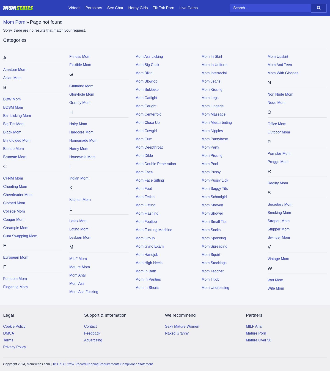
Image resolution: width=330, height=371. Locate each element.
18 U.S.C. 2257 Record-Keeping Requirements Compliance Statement (102, 364)
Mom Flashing (146, 213)
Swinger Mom (279, 237)
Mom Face (144, 172)
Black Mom (12, 132)
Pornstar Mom (279, 153)
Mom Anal (77, 275)
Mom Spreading (214, 246)
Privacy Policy (14, 347)
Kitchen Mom (80, 200)
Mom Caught (146, 106)
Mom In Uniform (214, 65)
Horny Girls (138, 8)
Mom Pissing (212, 156)
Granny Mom (79, 103)
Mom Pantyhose (214, 139)
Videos (74, 8)
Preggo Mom (278, 162)
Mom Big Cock (147, 65)
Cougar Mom (13, 219)
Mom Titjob (210, 279)
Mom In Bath (145, 271)
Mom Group (145, 238)
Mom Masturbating (216, 123)
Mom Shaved (212, 205)
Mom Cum (143, 139)
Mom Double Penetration (155, 164)
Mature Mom (79, 267)
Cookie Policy (14, 326)
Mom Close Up (147, 123)
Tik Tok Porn (163, 8)
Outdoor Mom (279, 132)
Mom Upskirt (278, 56)
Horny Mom (78, 149)
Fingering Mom (15, 287)
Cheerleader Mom (18, 195)
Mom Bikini (144, 73)
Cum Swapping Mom (20, 236)
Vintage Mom (278, 259)
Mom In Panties (148, 279)
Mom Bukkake (147, 89)
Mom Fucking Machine (153, 230)
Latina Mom (78, 229)
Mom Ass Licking (149, 56)
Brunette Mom (14, 157)
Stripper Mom (279, 229)
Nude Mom (277, 103)
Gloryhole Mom (81, 94)
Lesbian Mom (80, 237)
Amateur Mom (14, 70)
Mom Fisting (145, 205)
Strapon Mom (279, 221)
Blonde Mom (13, 149)
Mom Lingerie (212, 106)
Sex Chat (115, 8)
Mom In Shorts (147, 288)
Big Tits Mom (13, 124)
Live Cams (188, 8)
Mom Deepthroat (149, 147)
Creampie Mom (15, 228)
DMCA (8, 333)
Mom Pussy (211, 172)
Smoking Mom (279, 213)
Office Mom (277, 124)
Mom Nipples (212, 131)
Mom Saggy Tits (214, 189)
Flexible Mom (80, 65)
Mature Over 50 (258, 340)
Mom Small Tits (213, 222)
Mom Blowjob (146, 81)
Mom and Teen (280, 65)
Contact (90, 326)
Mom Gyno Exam (149, 246)
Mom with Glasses (283, 73)
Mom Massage (213, 114)
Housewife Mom (82, 157)
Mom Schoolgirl (214, 197)
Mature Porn (256, 333)
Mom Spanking (213, 238)
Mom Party (210, 147)
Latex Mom (78, 221)
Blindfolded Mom (16, 140)
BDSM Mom (13, 107)
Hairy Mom (78, 124)
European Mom (15, 257)
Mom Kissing (212, 89)
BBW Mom (12, 99)
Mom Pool (209, 164)
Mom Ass (76, 283)
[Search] (319, 8)
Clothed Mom (14, 203)
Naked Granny (177, 333)
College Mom (14, 211)
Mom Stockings (213, 263)
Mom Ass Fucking (83, 292)
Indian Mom (78, 178)
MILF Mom (78, 259)
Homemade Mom (83, 140)
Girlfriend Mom (81, 86)
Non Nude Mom (280, 94)
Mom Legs (210, 98)
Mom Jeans (210, 81)
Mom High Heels (148, 263)
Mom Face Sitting (149, 180)
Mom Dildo (144, 156)
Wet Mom (275, 280)
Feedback (92, 333)
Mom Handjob (146, 255)
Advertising (93, 340)
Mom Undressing (215, 288)
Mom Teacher (212, 271)
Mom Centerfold (148, 114)
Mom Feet (143, 189)
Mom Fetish (145, 197)
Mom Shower (212, 213)
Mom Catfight (146, 98)
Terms (8, 340)
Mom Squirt (210, 255)
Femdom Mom (15, 279)
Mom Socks (211, 230)
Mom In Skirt (211, 56)
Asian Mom (12, 78)
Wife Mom (276, 288)
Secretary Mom (280, 204)
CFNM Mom (13, 178)
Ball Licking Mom (17, 116)
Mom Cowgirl (146, 131)
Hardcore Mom (81, 132)
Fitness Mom (79, 56)
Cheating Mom (15, 186)
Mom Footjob (146, 222)
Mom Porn (14, 22)
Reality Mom (278, 183)
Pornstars (93, 8)
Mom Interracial (214, 73)
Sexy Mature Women (182, 326)
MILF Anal (254, 326)
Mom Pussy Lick (214, 180)
